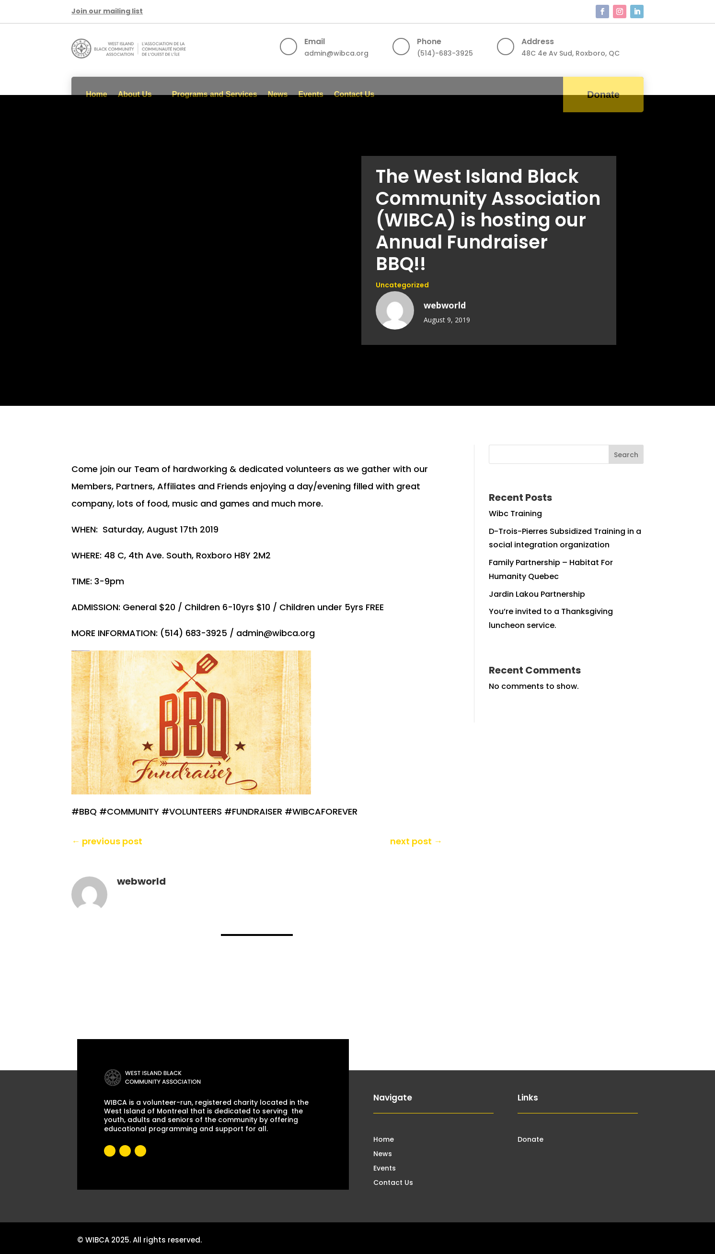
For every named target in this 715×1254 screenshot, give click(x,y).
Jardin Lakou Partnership (537, 594)
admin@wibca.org (336, 53)
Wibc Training (515, 513)
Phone (429, 41)
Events (310, 94)
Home (96, 94)
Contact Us (354, 94)
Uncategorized (402, 285)
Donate (603, 94)
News (278, 94)
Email (314, 41)
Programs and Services (214, 94)
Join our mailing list (107, 11)
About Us (135, 94)
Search (626, 455)
